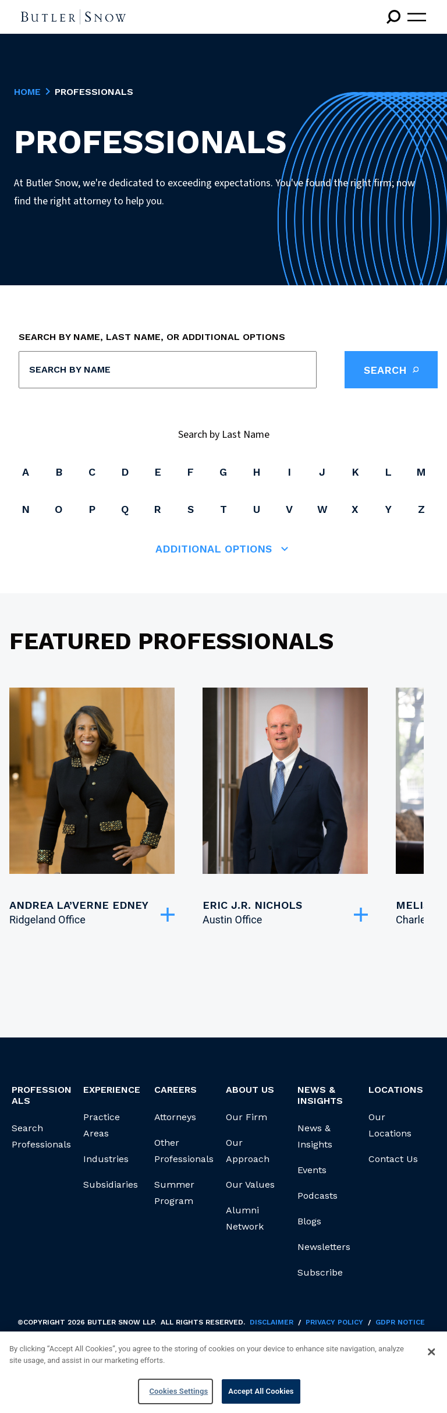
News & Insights (314, 1136)
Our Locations (389, 1125)
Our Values (250, 1184)
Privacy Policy (334, 1322)
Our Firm (246, 1116)
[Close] (431, 1352)
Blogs (309, 1221)
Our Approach (247, 1150)
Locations (395, 1089)
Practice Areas (101, 1125)
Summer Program (174, 1192)
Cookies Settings (178, 1392)
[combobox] (168, 369)
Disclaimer (271, 1322)
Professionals (42, 1095)
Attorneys (175, 1116)
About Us (250, 1089)
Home (27, 92)
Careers (175, 1089)
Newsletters (323, 1246)
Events (312, 1169)
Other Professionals (184, 1150)
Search (391, 369)
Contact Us (393, 1158)
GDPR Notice (400, 1322)
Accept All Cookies (260, 1392)
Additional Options (223, 549)
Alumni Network (245, 1218)
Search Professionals (41, 1136)
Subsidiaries (110, 1184)
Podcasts (317, 1195)
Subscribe (320, 1272)
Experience (111, 1089)
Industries (106, 1158)
